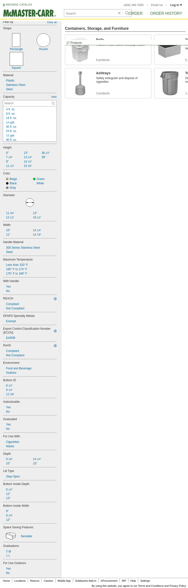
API (124, 580)
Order (136, 13)
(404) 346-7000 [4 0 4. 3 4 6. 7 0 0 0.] (134, 5)
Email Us (157, 5)
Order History (166, 13)
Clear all (52, 22)
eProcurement (109, 580)
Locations (20, 580)
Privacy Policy (178, 585)
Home (6, 580)
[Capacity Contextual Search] (30, 103)
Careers (48, 580)
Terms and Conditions (151, 585)
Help (133, 580)
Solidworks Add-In (85, 580)
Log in (176, 5)
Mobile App (64, 580)
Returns (35, 580)
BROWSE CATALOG (19, 4)
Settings (145, 580)
